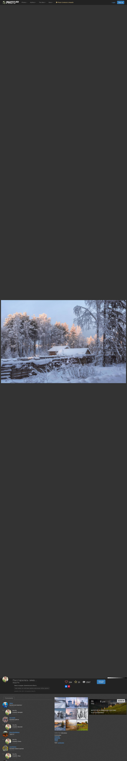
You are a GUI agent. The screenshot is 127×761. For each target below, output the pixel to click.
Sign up (120, 2)
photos (64, 733)
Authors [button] (33, 2)
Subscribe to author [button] (101, 682)
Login (113, 2)
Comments (9, 698)
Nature (56, 739)
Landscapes (61, 742)
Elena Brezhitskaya (14, 732)
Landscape (57, 738)
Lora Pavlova (12, 747)
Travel (56, 740)
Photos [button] (24, 2)
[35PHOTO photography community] (10, 2)
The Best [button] (42, 2)
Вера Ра (16, 682)
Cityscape (57, 736)
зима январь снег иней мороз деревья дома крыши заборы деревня (32, 688)
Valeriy (11, 703)
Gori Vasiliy (12, 717)
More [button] (51, 2)
